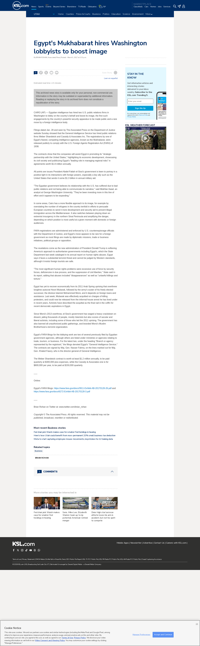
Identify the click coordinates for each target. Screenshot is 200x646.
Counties (70, 14)
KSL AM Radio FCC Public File (130, 559)
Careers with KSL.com (176, 542)
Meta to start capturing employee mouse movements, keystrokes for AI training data (73, 439)
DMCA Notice (40, 559)
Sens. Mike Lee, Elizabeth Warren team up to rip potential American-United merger (75, 516)
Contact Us (159, 542)
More (149, 14)
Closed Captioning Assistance (151, 559)
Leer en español (111, 78)
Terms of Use (143, 115)
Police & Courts (83, 14)
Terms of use (17, 559)
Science (126, 14)
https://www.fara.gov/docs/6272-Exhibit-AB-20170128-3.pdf (62, 391)
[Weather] (103, 8)
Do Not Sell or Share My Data (55, 559)
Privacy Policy (80, 638)
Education (116, 14)
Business (96, 14)
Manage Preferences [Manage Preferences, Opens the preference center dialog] (141, 634)
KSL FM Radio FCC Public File (109, 559)
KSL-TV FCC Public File (90, 559)
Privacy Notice (131, 117)
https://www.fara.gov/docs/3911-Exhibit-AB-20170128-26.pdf (82, 388)
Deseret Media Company (93, 564)
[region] (100, 633)
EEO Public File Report (74, 559)
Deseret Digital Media (75, 564)
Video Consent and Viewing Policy (50, 640)
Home (61, 14)
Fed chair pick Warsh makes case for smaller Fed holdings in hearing (65, 432)
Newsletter (135, 542)
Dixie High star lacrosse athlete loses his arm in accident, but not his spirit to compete (103, 516)
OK (197, 624)
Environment (138, 14)
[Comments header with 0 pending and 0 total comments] (76, 471)
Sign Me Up (140, 108)
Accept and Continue (163, 634)
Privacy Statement (28, 559)
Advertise (147, 542)
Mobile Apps (123, 542)
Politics (106, 14)
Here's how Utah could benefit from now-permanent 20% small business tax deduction (74, 435)
